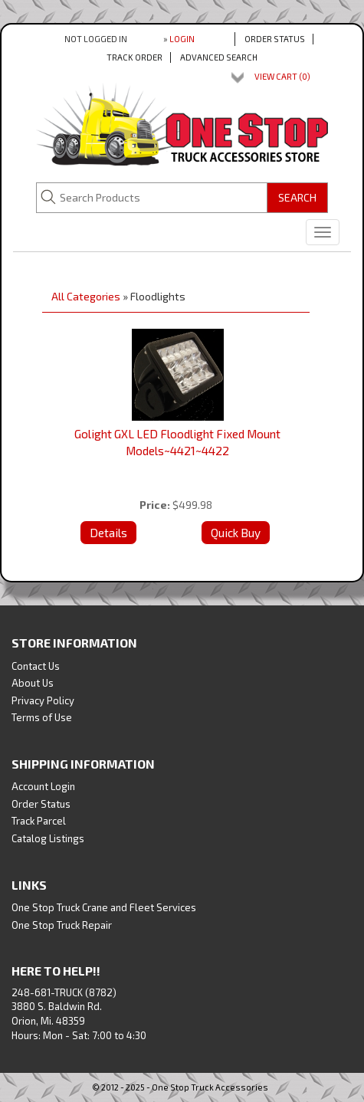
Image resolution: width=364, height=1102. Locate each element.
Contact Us (35, 666)
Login (182, 39)
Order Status (274, 39)
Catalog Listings (47, 838)
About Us (32, 683)
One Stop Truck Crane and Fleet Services (103, 907)
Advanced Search (218, 57)
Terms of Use (41, 717)
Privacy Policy (42, 700)
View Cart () (282, 76)
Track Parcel (38, 821)
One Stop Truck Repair (61, 925)
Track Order (134, 57)
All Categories (85, 296)
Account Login (43, 786)
